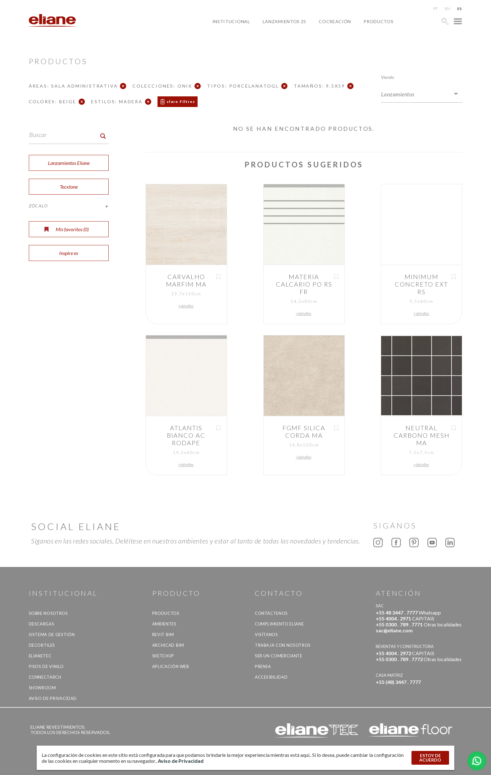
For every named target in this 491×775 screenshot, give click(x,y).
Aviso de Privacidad (53, 698)
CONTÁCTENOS (271, 613)
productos (378, 21)
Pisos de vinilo (46, 666)
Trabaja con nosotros (283, 645)
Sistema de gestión (52, 634)
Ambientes (164, 623)
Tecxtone (69, 187)
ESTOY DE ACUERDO (430, 757)
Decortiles (42, 645)
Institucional (231, 21)
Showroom (42, 687)
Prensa (263, 666)
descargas (41, 623)
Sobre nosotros (48, 613)
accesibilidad (271, 677)
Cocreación (335, 21)
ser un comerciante (278, 655)
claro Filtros (181, 101)
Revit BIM (163, 634)
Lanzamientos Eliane (69, 163)
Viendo (387, 77)
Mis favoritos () (66, 229)
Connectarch (45, 677)
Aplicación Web (170, 666)
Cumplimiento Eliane (279, 623)
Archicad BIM (168, 645)
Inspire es (68, 253)
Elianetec (40, 655)
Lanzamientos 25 (285, 21)
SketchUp (163, 655)
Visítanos (266, 634)
